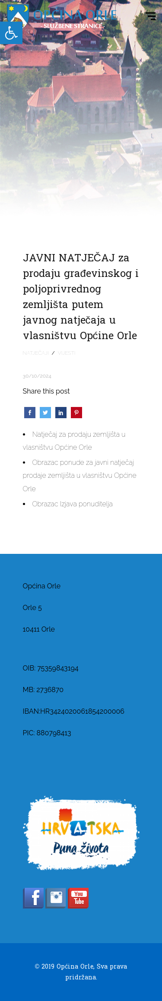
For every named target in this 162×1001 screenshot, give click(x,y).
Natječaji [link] (36, 353)
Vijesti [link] (67, 353)
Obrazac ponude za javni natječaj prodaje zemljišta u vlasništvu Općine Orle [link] (80, 475)
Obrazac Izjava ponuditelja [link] (72, 504)
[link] (11, 33)
